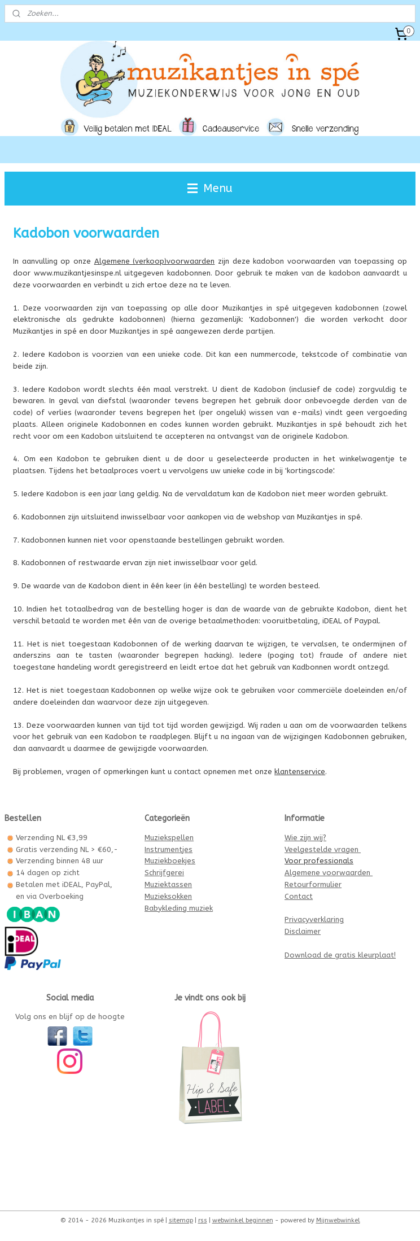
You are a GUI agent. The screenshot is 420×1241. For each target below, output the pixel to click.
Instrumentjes (169, 849)
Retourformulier (313, 884)
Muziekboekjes (170, 861)
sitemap (181, 1220)
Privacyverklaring (314, 919)
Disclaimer (303, 931)
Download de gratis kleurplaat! (340, 955)
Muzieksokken (168, 896)
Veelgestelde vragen (323, 849)
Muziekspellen (169, 837)
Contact (299, 896)
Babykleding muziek (179, 908)
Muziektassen (168, 884)
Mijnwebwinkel (338, 1220)
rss (202, 1220)
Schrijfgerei (164, 872)
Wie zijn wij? (305, 837)
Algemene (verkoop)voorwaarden (154, 261)
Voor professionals (319, 861)
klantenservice (299, 771)
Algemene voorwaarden (329, 872)
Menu (210, 188)
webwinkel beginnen (242, 1220)
